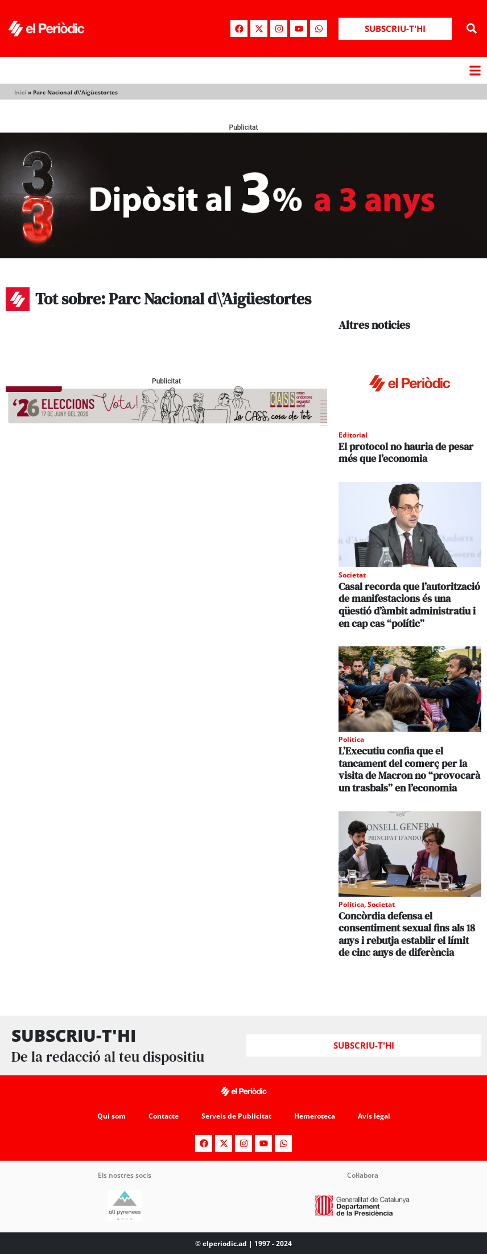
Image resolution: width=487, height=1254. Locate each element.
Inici (20, 92)
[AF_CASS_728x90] (166, 422)
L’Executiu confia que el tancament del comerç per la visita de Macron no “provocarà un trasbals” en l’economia (409, 769)
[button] (472, 28)
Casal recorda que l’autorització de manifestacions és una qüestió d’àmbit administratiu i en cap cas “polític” (409, 604)
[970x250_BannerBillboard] (243, 255)
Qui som (111, 1116)
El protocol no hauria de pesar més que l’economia (406, 452)
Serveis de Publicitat (236, 1116)
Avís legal (374, 1116)
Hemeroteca (314, 1116)
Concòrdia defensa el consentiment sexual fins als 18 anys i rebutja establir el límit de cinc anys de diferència (407, 934)
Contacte (163, 1116)
